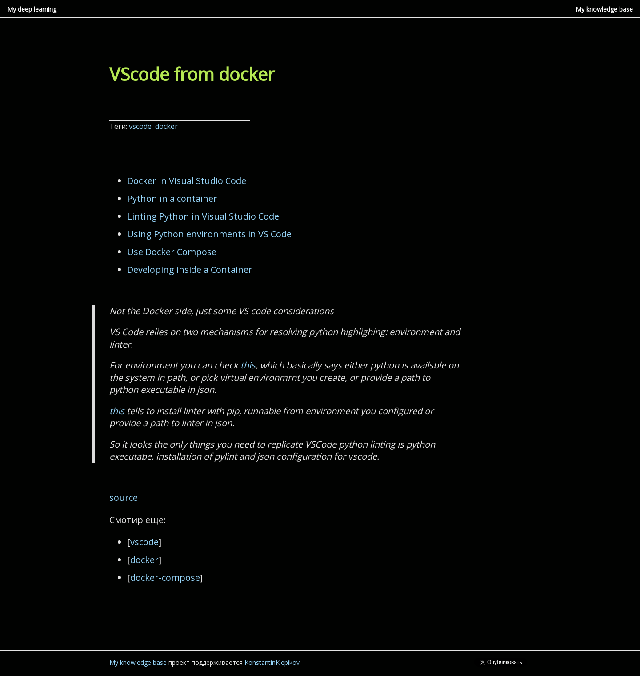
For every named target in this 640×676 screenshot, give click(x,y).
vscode (141, 126)
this (248, 365)
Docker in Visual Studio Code (186, 181)
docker (167, 126)
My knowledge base (604, 9)
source (123, 498)
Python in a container (172, 198)
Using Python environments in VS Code (209, 234)
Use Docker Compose (171, 252)
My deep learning (31, 9)
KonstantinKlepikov (272, 662)
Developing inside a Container (189, 270)
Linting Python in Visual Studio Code (203, 216)
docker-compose (165, 578)
